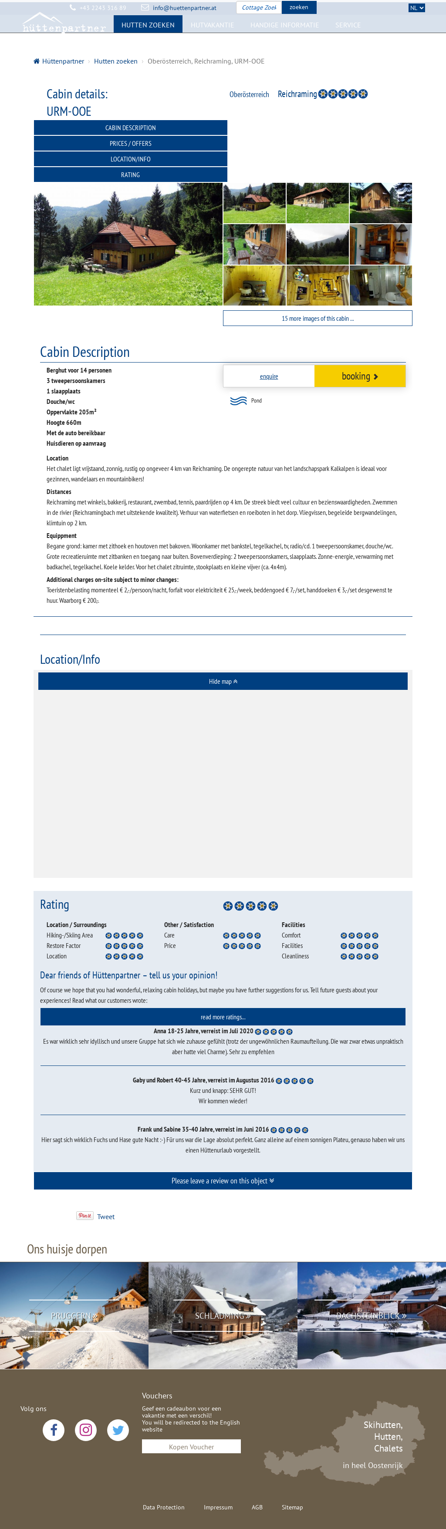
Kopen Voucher (191, 1415)
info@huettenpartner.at (184, 8)
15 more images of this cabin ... (318, 286)
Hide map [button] (223, 649)
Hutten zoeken (148, 37)
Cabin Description (128, 127)
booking (360, 344)
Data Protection (164, 1476)
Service (348, 37)
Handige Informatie (284, 37)
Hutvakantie (212, 37)
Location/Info (128, 143)
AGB (257, 1476)
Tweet (106, 1185)
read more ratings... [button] (223, 985)
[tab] (223, 650)
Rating (317, 143)
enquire (269, 344)
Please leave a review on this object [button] (223, 1149)
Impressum (218, 1476)
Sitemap (292, 1476)
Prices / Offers (318, 127)
